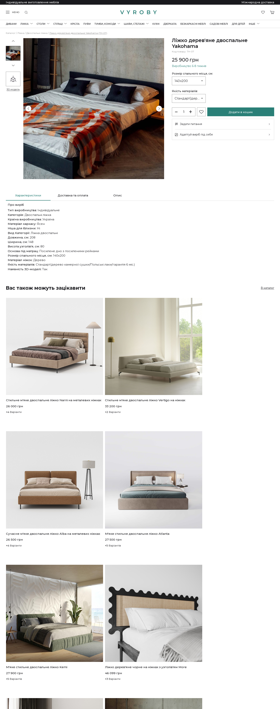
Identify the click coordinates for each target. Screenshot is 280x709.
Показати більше (140, 626)
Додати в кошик (241, 112)
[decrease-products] (176, 112)
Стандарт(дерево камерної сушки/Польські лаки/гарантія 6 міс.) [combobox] (190, 98)
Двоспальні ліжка (36, 33)
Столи (41, 23)
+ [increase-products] (190, 112)
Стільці (58, 23)
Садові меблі (219, 23)
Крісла (75, 23)
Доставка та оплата (73, 195)
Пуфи (87, 23)
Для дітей (238, 23)
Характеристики (28, 195)
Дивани (11, 23)
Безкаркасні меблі (193, 23)
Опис (117, 195)
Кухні (155, 23)
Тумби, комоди (105, 23)
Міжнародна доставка (258, 2)
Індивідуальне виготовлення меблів (32, 2)
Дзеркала (170, 23)
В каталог (267, 288)
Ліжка (24, 23)
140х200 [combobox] (181, 81)
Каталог (11, 33)
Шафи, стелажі (134, 23)
